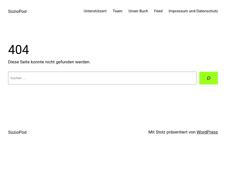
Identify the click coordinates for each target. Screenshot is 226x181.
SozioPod (17, 11)
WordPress (207, 131)
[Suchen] (208, 78)
